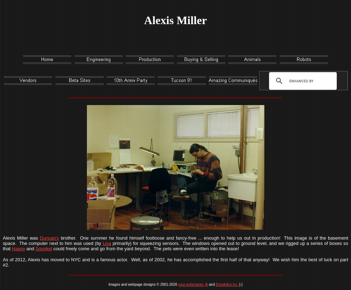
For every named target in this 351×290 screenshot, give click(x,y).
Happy (18, 248)
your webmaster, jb (193, 284)
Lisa (107, 243)
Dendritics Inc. (227, 284)
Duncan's (49, 238)
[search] (301, 81)
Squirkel (43, 248)
